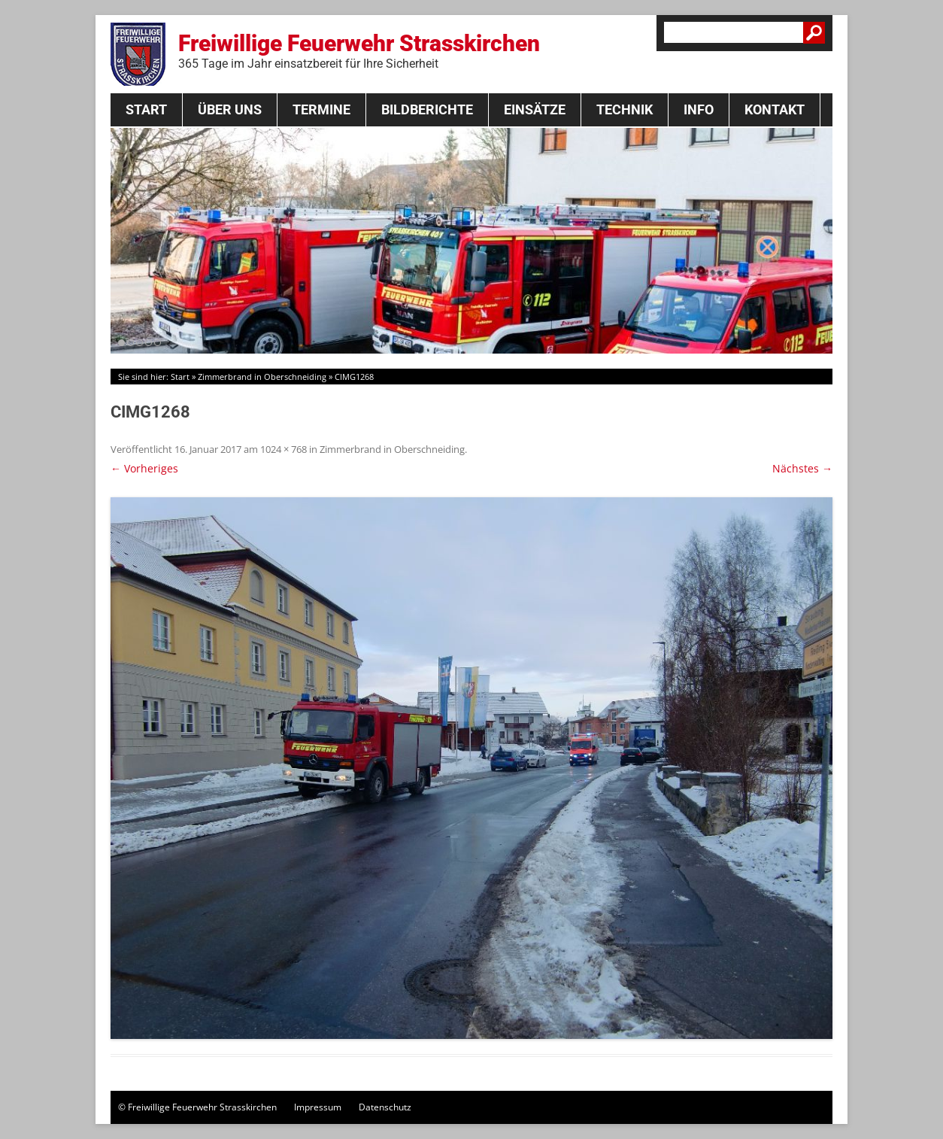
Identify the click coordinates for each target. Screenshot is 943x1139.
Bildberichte (427, 109)
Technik (624, 109)
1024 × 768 (283, 449)
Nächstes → (802, 468)
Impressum (317, 1107)
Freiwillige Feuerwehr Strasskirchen (359, 50)
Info (699, 109)
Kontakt (774, 109)
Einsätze (534, 109)
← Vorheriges (144, 468)
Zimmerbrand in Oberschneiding (262, 376)
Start (146, 109)
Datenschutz (385, 1107)
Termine (321, 109)
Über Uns (230, 109)
